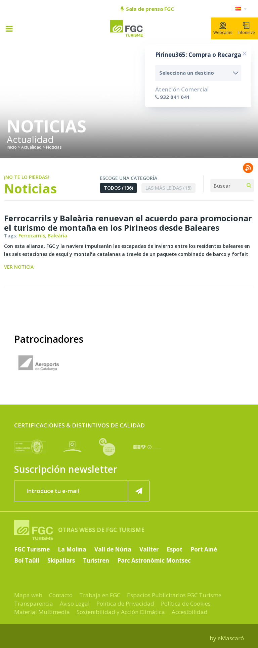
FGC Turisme (32, 549)
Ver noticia (19, 267)
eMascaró (231, 638)
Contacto (61, 595)
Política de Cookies (186, 603)
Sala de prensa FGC (147, 8)
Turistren (96, 560)
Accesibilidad (190, 612)
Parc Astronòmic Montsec (154, 560)
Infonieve (246, 28)
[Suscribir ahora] (138, 491)
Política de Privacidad (125, 603)
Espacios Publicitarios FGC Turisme (174, 595)
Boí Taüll (26, 560)
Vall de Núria (112, 549)
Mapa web (28, 595)
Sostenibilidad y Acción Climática (121, 612)
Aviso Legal (75, 603)
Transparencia (33, 603)
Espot (174, 549)
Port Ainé (203, 549)
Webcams (222, 28)
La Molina (72, 549)
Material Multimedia (42, 612)
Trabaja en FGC (99, 595)
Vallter (149, 549)
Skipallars (61, 560)
